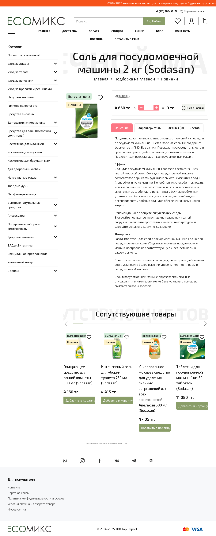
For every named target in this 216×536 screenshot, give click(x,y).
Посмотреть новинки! (24, 55)
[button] (66, 323)
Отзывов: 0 (122, 95)
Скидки (117, 31)
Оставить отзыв (127, 39)
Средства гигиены (21, 114)
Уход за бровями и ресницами (30, 89)
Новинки (169, 78)
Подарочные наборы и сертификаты (24, 226)
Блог (159, 31)
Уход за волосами (20, 80)
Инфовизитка (17, 509)
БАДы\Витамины (20, 245)
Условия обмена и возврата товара (31, 504)
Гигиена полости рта (22, 105)
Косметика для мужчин (25, 152)
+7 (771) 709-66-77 (166, 11)
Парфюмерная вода (22, 194)
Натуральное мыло (21, 97)
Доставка (69, 31)
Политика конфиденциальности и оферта (36, 498)
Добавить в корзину (80, 400)
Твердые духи (18, 186)
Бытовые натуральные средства (24, 205)
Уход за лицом (18, 63)
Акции (139, 31)
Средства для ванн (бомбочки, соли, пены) (29, 133)
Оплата (94, 31)
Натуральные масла (22, 177)
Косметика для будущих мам (29, 160)
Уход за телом (18, 72)
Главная (44, 31)
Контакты (183, 31)
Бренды (13, 270)
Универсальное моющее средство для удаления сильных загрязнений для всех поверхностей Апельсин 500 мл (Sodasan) (154, 388)
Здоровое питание (21, 237)
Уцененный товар (20, 262)
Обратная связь (18, 493)
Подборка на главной (135, 78)
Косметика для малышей (26, 144)
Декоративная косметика (26, 122)
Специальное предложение (27, 253)
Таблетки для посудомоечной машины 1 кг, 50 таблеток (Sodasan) (189, 377)
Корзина (96, 39)
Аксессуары (16, 215)
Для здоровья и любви (24, 169)
